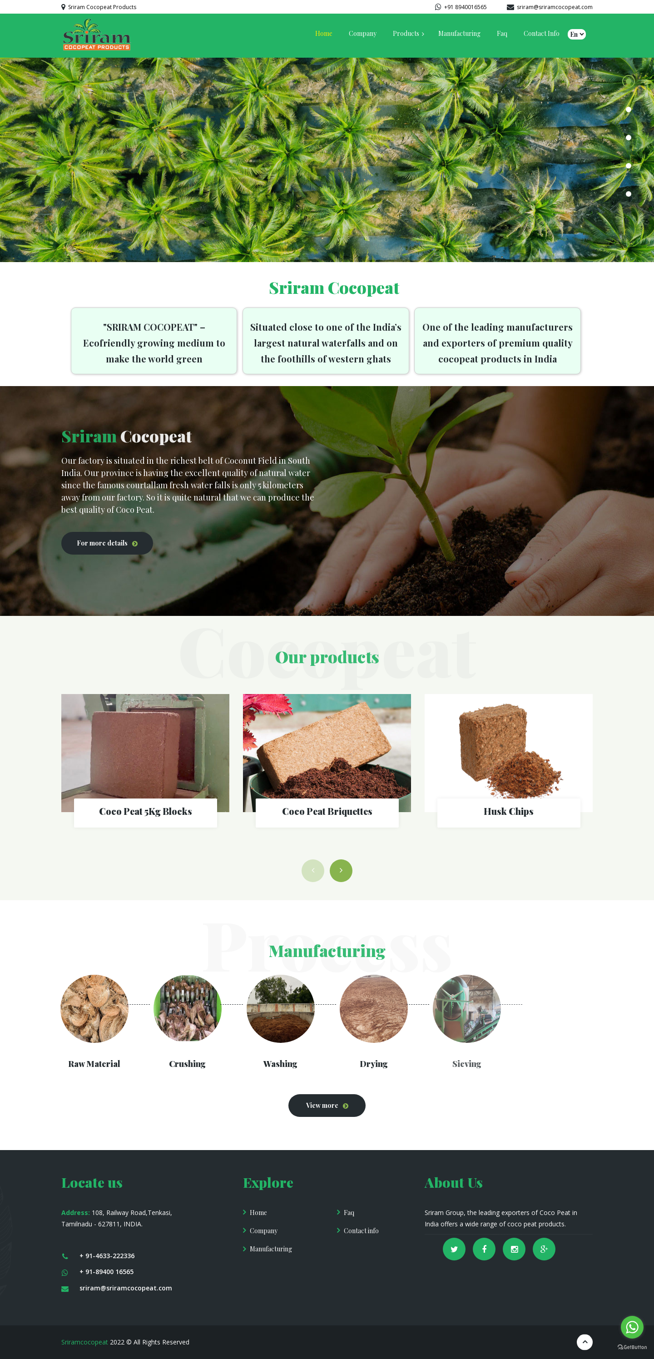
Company (263, 1230)
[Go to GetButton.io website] (632, 1347)
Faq (349, 1212)
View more (322, 1105)
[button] (341, 870)
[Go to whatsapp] (632, 1327)
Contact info (361, 1230)
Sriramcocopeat (84, 1342)
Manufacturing (271, 1249)
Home (258, 1212)
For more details (102, 543)
